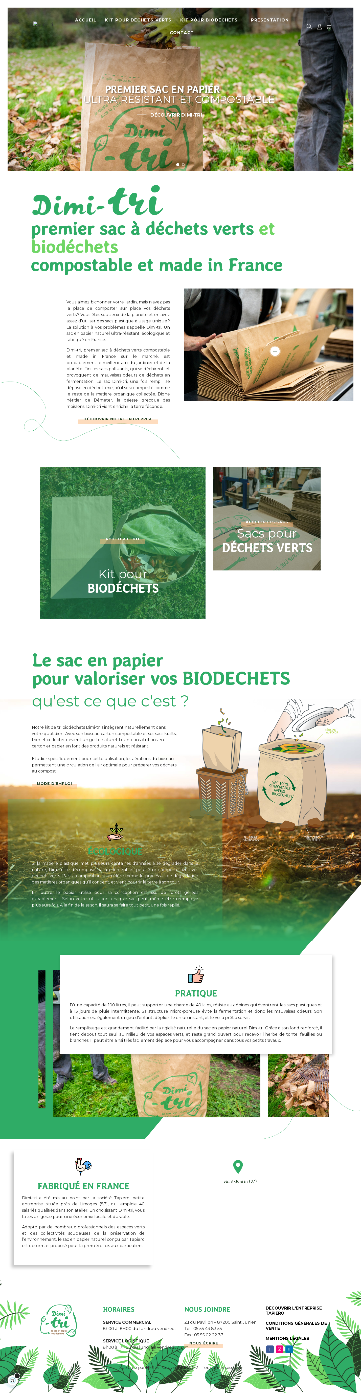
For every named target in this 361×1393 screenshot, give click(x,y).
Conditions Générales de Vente (296, 1326)
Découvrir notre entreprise (118, 419)
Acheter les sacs (267, 522)
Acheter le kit (123, 539)
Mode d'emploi (54, 783)
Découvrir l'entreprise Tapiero (294, 1311)
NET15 (152, 1367)
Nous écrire (203, 1343)
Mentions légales (287, 1338)
